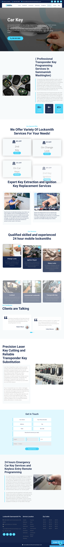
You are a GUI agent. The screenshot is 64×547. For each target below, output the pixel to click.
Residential (24, 5)
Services (49, 5)
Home (19, 5)
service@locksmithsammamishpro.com (31, 1)
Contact (54, 5)
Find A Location (6, 1)
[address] (22, 467)
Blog (59, 5)
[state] (22, 471)
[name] (22, 462)
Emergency (43, 5)
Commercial (30, 5)
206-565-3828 (16, 1)
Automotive (37, 5)
